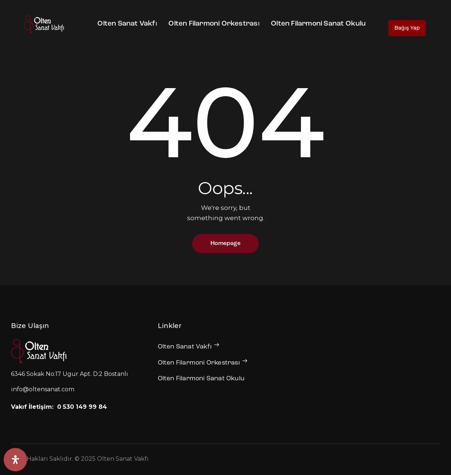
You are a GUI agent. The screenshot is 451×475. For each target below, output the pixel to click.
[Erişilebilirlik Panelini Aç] (15, 459)
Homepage (225, 243)
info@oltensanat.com (42, 389)
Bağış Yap (407, 27)
